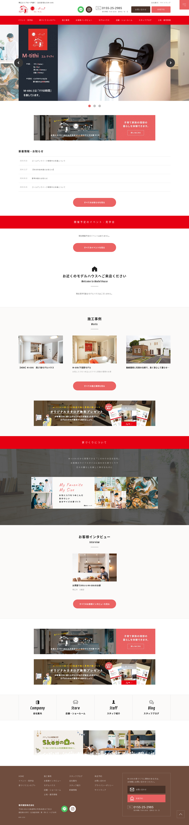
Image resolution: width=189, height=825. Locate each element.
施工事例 (65, 20)
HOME (21, 776)
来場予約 (161, 9)
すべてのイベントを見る (94, 247)
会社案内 (154, 3)
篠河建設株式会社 (26, 805)
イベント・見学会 (25, 20)
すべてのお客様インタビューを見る (94, 604)
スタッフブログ (145, 20)
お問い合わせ (140, 9)
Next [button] (170, 62)
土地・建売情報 (164, 20)
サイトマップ (165, 3)
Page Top (180, 814)
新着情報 (73, 790)
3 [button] (99, 106)
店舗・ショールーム (124, 20)
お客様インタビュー (84, 20)
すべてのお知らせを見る (94, 202)
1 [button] (89, 106)
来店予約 (98, 776)
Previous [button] (18, 62)
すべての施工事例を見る (94, 386)
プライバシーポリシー (104, 785)
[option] (95, 63)
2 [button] (94, 106)
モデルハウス (104, 20)
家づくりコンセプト (47, 20)
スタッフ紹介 (75, 785)
